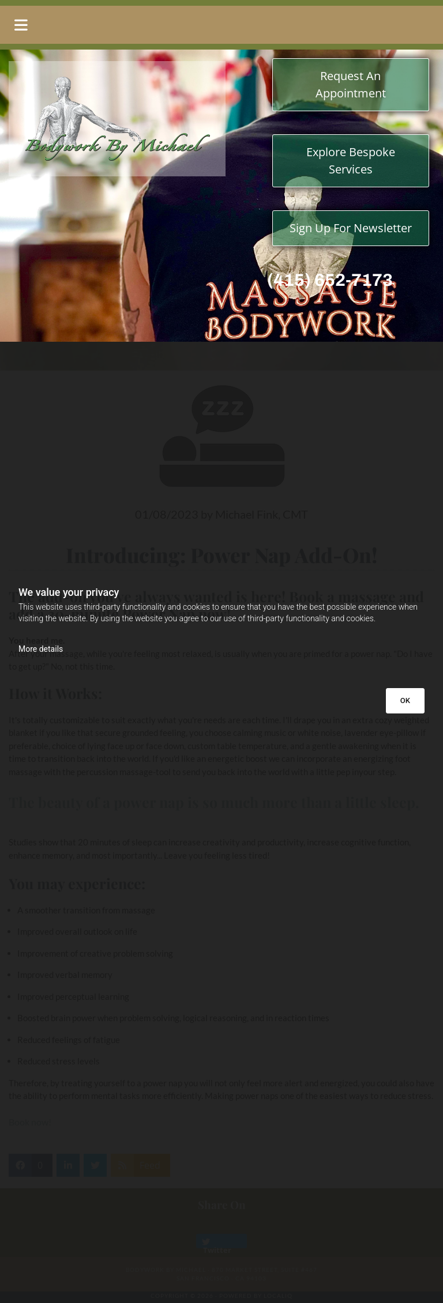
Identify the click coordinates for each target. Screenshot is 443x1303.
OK (405, 700)
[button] (221, 25)
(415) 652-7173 (330, 280)
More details (40, 649)
